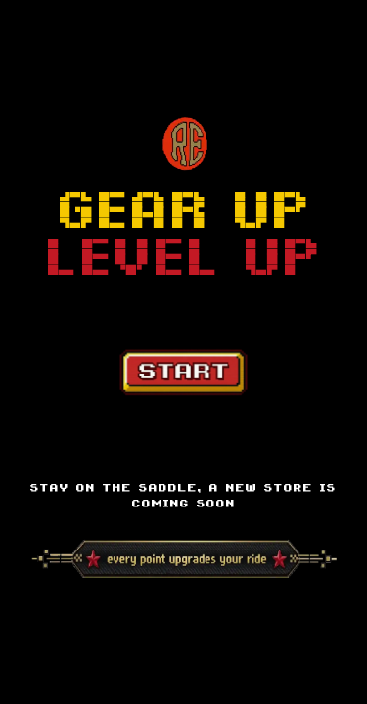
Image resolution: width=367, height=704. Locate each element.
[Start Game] (183, 373)
